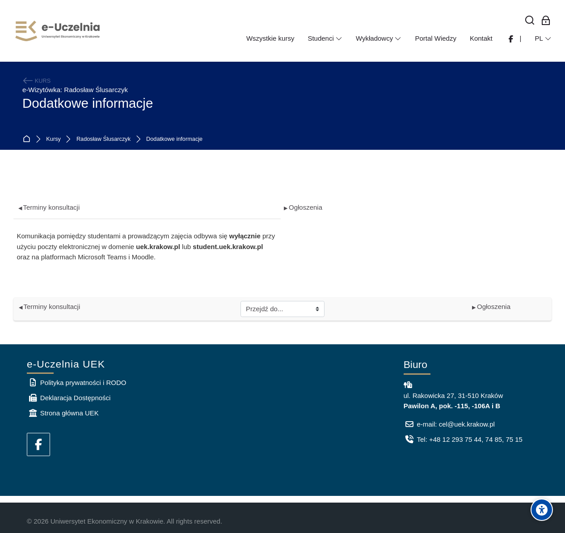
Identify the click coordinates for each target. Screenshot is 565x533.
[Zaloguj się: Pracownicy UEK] (546, 20)
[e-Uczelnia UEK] (58, 31)
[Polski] (543, 38)
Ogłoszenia (303, 207)
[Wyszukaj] (529, 20)
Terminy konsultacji (49, 207)
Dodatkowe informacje (174, 139)
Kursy (53, 139)
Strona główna (28, 139)
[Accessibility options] (542, 510)
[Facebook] (38, 444)
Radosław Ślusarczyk (103, 139)
